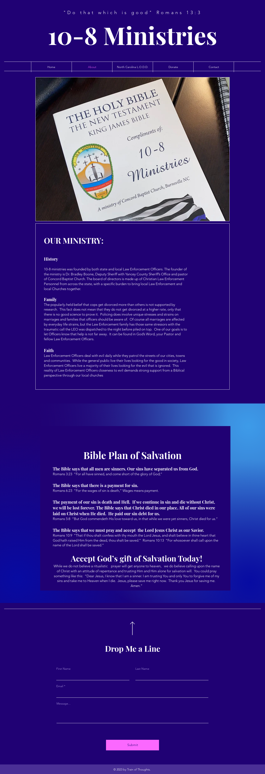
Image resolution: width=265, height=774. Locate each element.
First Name (63, 668)
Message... (64, 703)
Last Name (142, 668)
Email (59, 686)
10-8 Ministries (132, 35)
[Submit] (132, 745)
